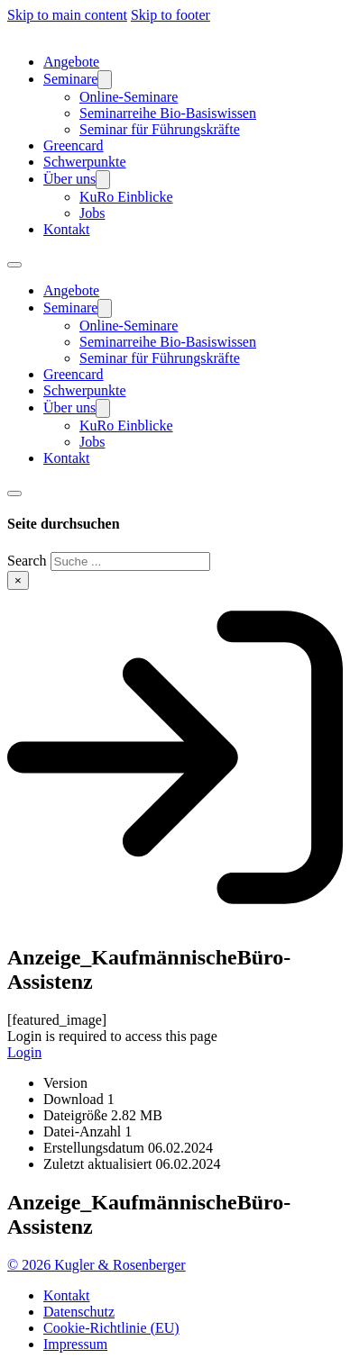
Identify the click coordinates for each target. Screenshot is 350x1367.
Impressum (75, 1344)
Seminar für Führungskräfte (159, 129)
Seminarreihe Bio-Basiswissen (167, 113)
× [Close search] (18, 580)
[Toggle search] (14, 493)
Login (24, 1052)
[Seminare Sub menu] (104, 79)
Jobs (92, 213)
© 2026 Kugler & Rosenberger (96, 1264)
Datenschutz (79, 1311)
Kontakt (66, 229)
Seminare (70, 78)
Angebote (71, 61)
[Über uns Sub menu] (103, 179)
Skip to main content (67, 15)
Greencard (73, 145)
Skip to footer (170, 15)
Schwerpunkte (84, 161)
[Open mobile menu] (14, 264)
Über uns (69, 178)
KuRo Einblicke (126, 196)
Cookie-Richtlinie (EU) (111, 1327)
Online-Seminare (128, 96)
